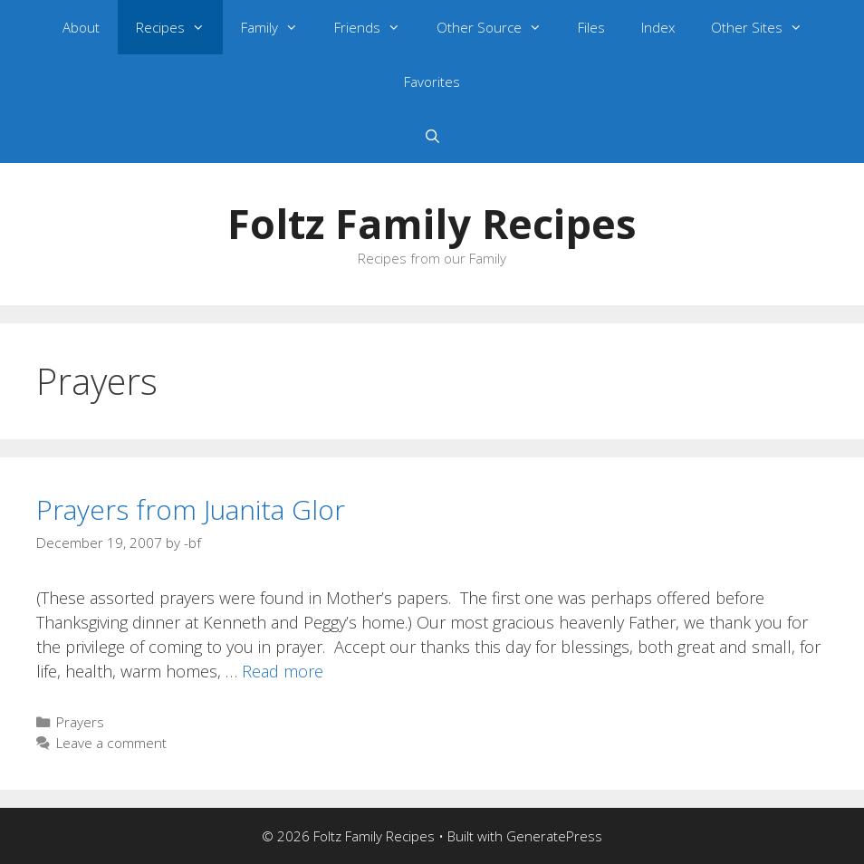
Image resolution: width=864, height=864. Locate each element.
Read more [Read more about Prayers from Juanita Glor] (282, 671)
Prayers (80, 722)
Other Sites (766, 27)
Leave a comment (111, 743)
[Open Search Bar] (431, 136)
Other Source (498, 27)
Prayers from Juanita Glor (190, 509)
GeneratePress (554, 836)
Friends (376, 27)
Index (658, 27)
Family (278, 27)
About (81, 27)
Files (591, 27)
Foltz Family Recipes (432, 223)
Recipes (179, 27)
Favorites (432, 81)
